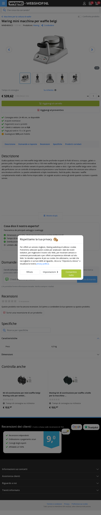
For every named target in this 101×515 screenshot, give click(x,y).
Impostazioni (50, 272)
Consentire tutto (71, 274)
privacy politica (42, 263)
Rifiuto (29, 272)
